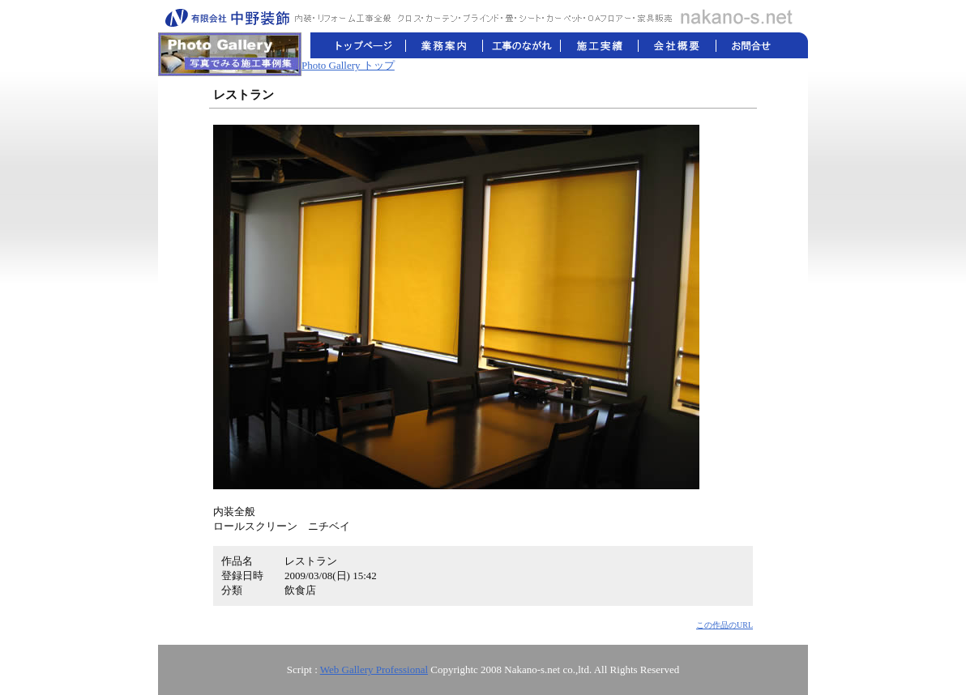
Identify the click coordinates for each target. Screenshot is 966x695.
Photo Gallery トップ (348, 65)
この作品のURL (724, 624)
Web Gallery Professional (374, 669)
